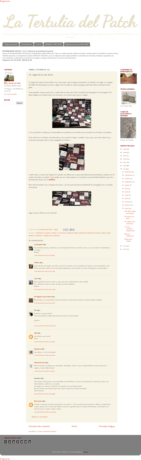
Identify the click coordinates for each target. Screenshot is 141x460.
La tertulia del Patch (14, 83)
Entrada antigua (107, 426)
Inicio (74, 426)
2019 (125, 149)
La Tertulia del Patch (70, 21)
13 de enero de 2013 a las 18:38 (44, 394)
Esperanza (37, 349)
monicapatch (38, 244)
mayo (127, 195)
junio (127, 192)
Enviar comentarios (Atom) (47, 431)
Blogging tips (5, 1)
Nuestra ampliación (129, 235)
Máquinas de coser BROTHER (77, 44)
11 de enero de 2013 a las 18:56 (44, 255)
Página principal (11, 44)
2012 (125, 246)
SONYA (36, 263)
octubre (127, 178)
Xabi (35, 333)
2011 (124, 249)
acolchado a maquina (43, 233)
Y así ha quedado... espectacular (129, 229)
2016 (125, 159)
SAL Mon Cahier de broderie (130, 212)
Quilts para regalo (128, 240)
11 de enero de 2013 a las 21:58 (44, 271)
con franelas (61, 233)
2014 (125, 166)
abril (126, 198)
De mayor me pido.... (129, 217)
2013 (124, 169)
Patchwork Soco (39, 362)
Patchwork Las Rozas (94, 233)
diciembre (128, 172)
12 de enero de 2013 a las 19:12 (44, 371)
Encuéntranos (26, 44)
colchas (54, 233)
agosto (127, 185)
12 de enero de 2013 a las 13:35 (44, 342)
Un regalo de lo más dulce (129, 222)
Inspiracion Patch (72, 233)
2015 (124, 162)
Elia (35, 310)
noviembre (128, 175)
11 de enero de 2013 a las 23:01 (44, 303)
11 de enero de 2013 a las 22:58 (44, 289)
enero (127, 208)
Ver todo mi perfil (10, 94)
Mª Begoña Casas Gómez (43, 297)
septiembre (129, 182)
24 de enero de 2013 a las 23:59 (45, 412)
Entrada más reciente (39, 426)
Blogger (85, 452)
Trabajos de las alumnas (51, 235)
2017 (124, 156)
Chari (36, 278)
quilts (103, 233)
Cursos (38, 44)
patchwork (82, 233)
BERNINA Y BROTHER (53, 44)
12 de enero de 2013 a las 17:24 (44, 355)
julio (126, 188)
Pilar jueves (38, 401)
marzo (127, 202)
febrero (127, 205)
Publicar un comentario (40, 417)
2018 (124, 152)
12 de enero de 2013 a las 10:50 (45, 326)
